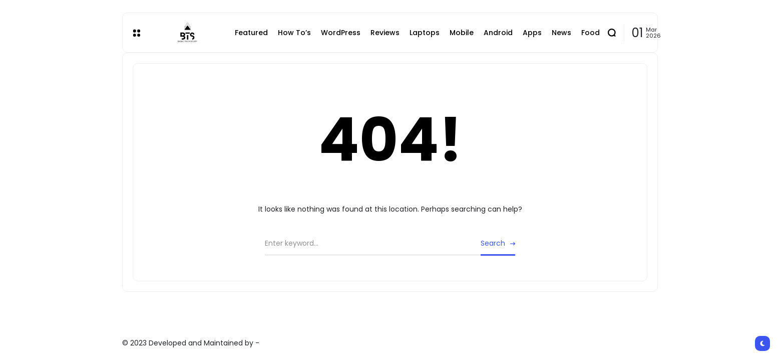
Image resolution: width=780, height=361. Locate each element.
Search (493, 243)
